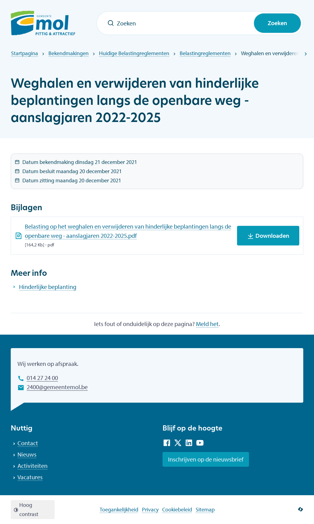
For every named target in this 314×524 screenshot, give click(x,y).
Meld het (207, 324)
